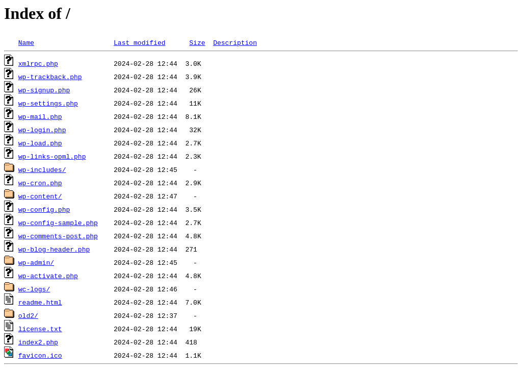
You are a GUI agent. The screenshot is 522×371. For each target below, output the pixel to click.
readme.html (40, 302)
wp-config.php (44, 209)
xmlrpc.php (38, 63)
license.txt (40, 328)
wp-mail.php (40, 116)
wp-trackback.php (50, 76)
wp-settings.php (48, 103)
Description (235, 42)
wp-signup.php (44, 89)
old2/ (28, 315)
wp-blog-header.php (54, 249)
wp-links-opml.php (52, 156)
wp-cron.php (40, 182)
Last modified (139, 42)
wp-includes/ (42, 169)
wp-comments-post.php (58, 235)
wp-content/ (40, 196)
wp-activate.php (48, 275)
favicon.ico (40, 355)
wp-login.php (42, 129)
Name (26, 42)
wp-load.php (40, 142)
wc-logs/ (34, 288)
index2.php (38, 342)
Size (197, 42)
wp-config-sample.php (58, 222)
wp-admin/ (36, 262)
